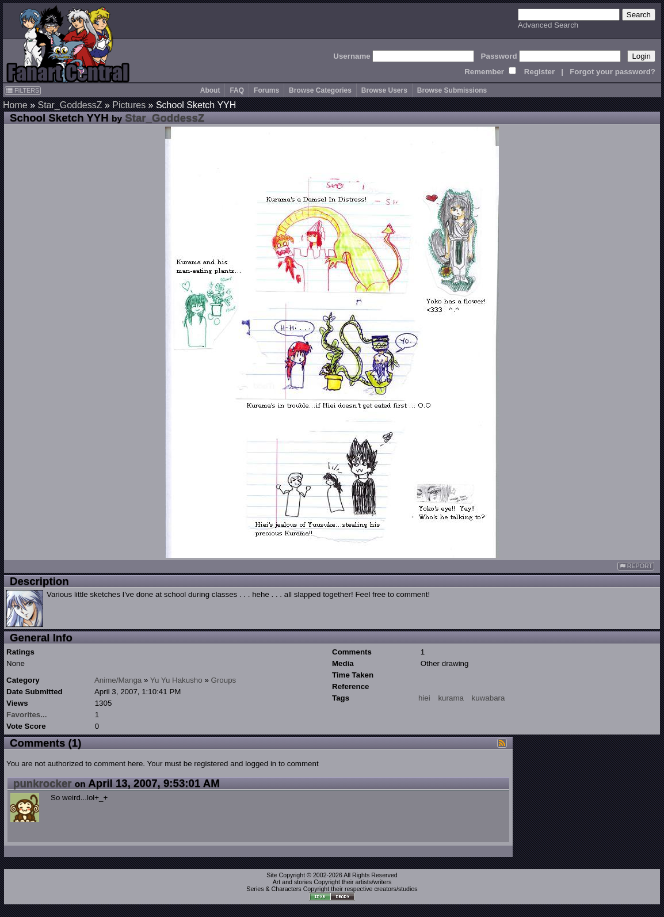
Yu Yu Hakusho (176, 680)
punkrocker (42, 783)
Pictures (129, 105)
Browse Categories (320, 90)
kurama (450, 698)
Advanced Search (548, 25)
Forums (266, 90)
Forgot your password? (612, 71)
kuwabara (488, 698)
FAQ (237, 90)
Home (15, 105)
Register (539, 71)
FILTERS (22, 90)
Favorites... (26, 714)
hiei (424, 698)
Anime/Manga (118, 680)
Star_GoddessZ (69, 105)
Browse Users (384, 90)
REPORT (635, 566)
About (210, 90)
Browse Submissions (452, 90)
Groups (223, 680)
